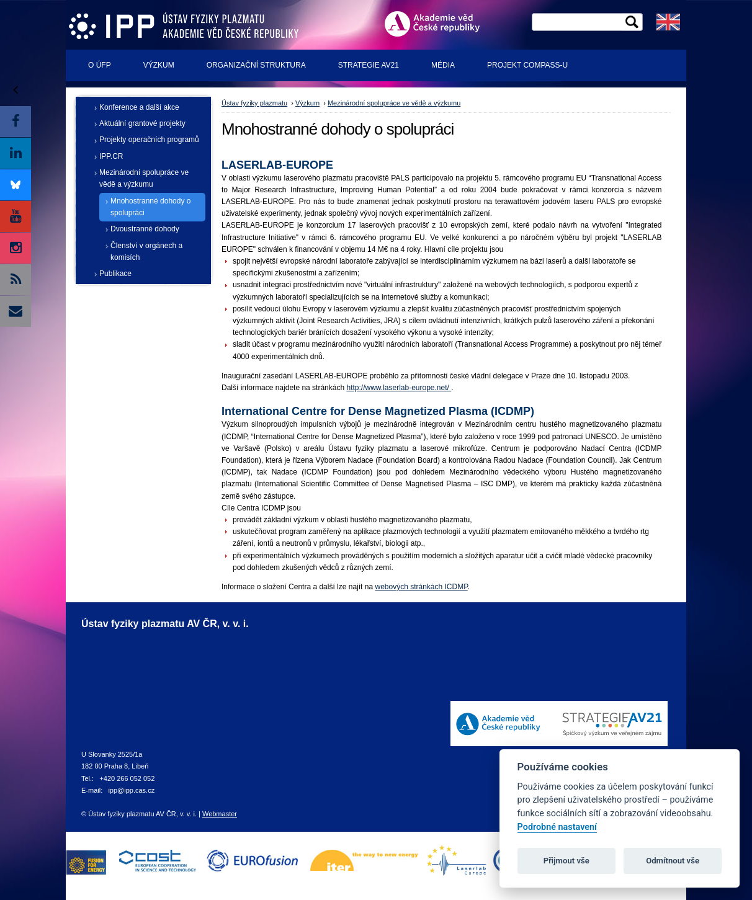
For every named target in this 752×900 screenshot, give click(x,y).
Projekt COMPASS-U (527, 65)
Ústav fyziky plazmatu (254, 103)
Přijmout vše (566, 860)
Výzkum (158, 65)
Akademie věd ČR (437, 24)
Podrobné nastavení (557, 827)
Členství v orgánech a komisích (146, 251)
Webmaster (219, 814)
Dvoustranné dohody (144, 229)
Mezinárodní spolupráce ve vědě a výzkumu (144, 178)
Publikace (115, 273)
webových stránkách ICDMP (421, 586)
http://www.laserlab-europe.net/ (398, 387)
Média (443, 65)
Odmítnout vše (672, 860)
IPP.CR (111, 156)
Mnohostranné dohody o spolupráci (150, 207)
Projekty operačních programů (149, 139)
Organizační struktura (256, 65)
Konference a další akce (139, 107)
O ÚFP (99, 65)
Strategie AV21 (368, 65)
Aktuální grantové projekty (142, 123)
